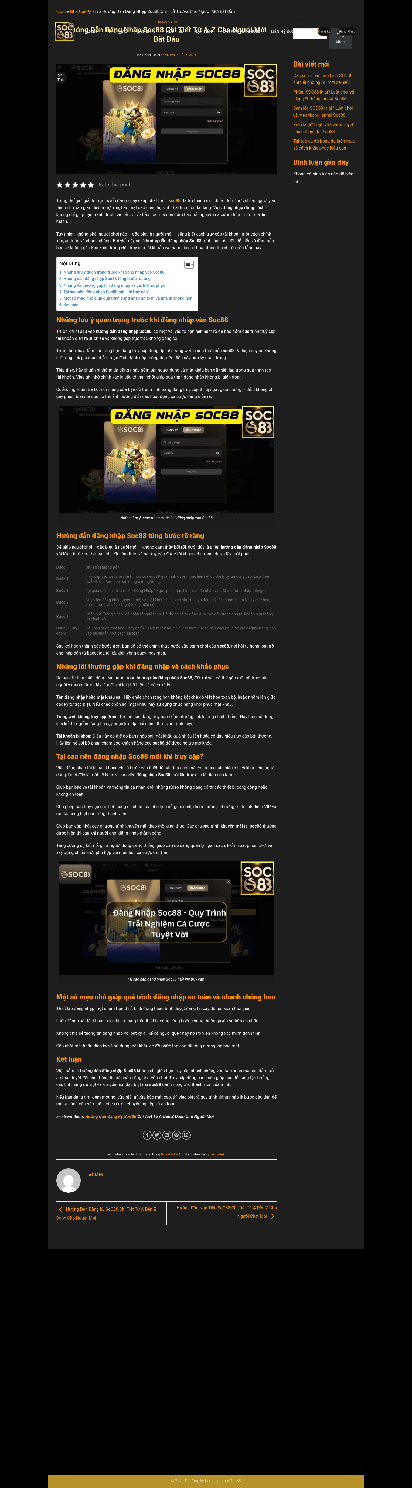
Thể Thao (117, 31)
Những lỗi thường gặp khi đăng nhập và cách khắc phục (114, 285)
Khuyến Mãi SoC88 (241, 31)
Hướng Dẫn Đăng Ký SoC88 (111, 1116)
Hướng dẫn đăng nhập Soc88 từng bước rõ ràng (107, 278)
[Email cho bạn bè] (166, 1135)
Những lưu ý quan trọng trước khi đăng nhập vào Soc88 (113, 272)
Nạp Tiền (203, 31)
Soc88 (91, 31)
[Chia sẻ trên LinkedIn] (186, 1135)
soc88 (175, 200)
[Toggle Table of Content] (186, 264)
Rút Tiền (174, 31)
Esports (147, 31)
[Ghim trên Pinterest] (176, 1135)
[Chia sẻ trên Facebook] (147, 1135)
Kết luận (70, 305)
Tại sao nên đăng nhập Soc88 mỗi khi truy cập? (106, 291)
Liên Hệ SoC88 (285, 31)
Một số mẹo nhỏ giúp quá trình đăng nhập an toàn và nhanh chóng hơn (127, 298)
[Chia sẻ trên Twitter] (156, 1135)
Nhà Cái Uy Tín (172, 1154)
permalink (216, 1154)
